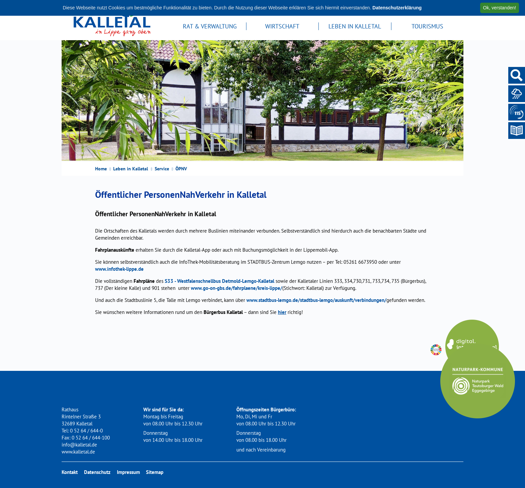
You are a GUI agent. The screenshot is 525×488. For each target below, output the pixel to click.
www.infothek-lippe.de (119, 269)
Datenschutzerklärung (397, 7)
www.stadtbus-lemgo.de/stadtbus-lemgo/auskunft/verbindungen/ (316, 300)
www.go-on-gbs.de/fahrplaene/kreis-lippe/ (236, 288)
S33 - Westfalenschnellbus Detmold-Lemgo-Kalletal (219, 281)
